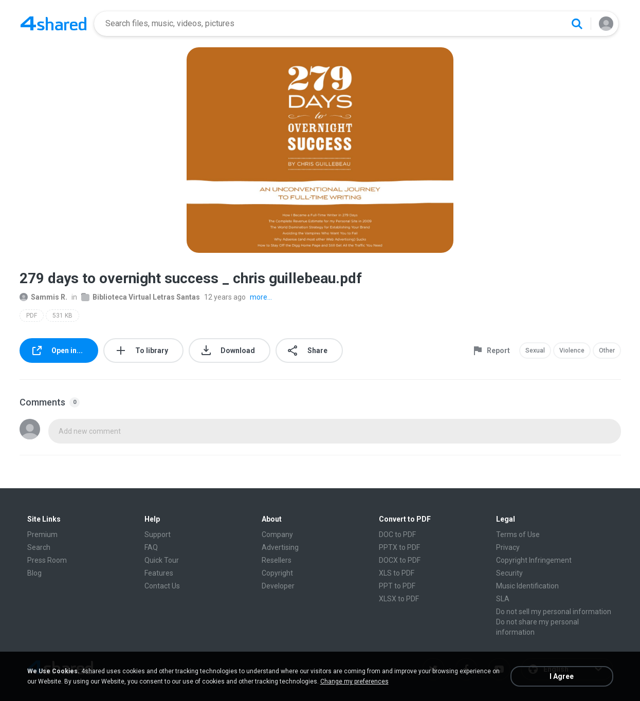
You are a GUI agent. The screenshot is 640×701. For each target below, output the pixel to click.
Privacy (508, 547)
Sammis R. (43, 297)
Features (158, 573)
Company (277, 534)
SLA (502, 599)
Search (38, 547)
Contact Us (162, 586)
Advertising (280, 547)
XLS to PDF (396, 573)
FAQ (151, 547)
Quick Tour (161, 560)
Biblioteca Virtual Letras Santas (140, 297)
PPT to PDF (397, 586)
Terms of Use (518, 534)
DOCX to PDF (399, 560)
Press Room (47, 560)
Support (157, 534)
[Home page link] (53, 23)
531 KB (62, 315)
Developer (278, 586)
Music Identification (527, 586)
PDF (31, 315)
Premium (42, 534)
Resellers (276, 560)
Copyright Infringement (534, 560)
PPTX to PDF (399, 547)
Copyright (277, 573)
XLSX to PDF (399, 599)
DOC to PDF (397, 534)
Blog (34, 573)
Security (509, 573)
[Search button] (576, 23)
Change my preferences (354, 681)
